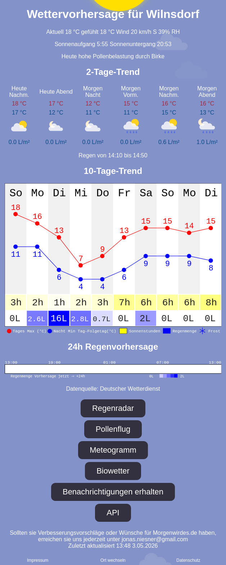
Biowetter (113, 470)
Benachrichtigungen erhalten (113, 491)
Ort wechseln (113, 560)
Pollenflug (113, 429)
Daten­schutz (188, 560)
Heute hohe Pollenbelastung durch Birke (113, 56)
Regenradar (113, 408)
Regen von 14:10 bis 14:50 (112, 155)
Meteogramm (113, 449)
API (113, 512)
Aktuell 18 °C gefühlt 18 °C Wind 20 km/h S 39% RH (113, 32)
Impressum (37, 560)
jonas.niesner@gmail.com (155, 539)
